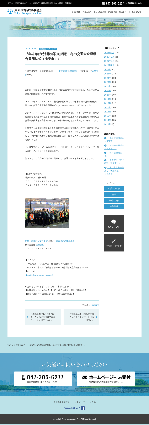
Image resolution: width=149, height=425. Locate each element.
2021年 (107, 91)
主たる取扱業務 (100, 12)
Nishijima (95, 306)
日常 (54, 50)
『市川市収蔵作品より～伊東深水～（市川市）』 (114, 171)
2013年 (107, 125)
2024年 (107, 79)
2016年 (107, 112)
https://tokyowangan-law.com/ (39, 276)
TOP (9, 346)
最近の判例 (114, 201)
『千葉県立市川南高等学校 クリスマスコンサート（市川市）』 (81, 317)
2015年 (107, 117)
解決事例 (122, 12)
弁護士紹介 (87, 12)
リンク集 (91, 403)
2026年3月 (109, 58)
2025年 (107, 74)
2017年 (107, 108)
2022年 (107, 87)
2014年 (107, 121)
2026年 (107, 70)
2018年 (107, 104)
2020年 (107, 96)
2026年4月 (109, 53)
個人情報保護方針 (61, 403)
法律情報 (114, 207)
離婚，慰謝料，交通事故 (36, 242)
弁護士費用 (112, 12)
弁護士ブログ (44, 50)
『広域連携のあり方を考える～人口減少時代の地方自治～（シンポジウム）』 (42, 317)
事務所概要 (76, 12)
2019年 (107, 100)
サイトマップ (79, 403)
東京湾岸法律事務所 (68, 72)
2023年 (107, 83)
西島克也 (40, 245)
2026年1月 (109, 66)
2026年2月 (109, 62)
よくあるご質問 (134, 12)
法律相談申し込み (134, 3)
